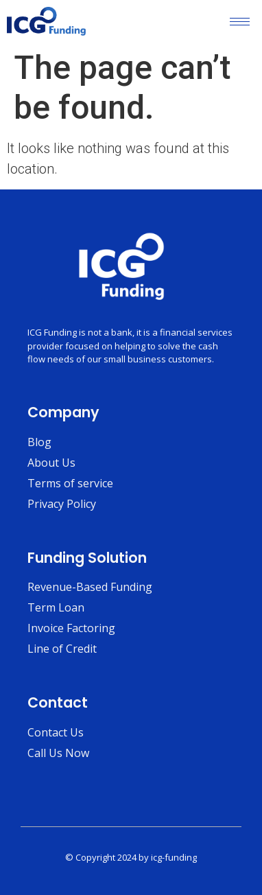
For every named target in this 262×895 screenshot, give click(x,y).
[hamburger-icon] (239, 21)
